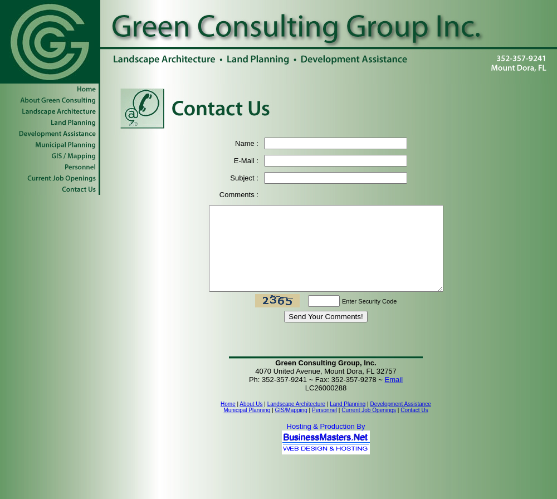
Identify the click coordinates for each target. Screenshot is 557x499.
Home (228, 421)
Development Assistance (400, 421)
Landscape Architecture (296, 421)
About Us (251, 421)
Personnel (324, 427)
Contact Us (414, 427)
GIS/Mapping (291, 427)
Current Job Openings (368, 427)
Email (394, 396)
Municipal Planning (246, 427)
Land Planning (347, 421)
